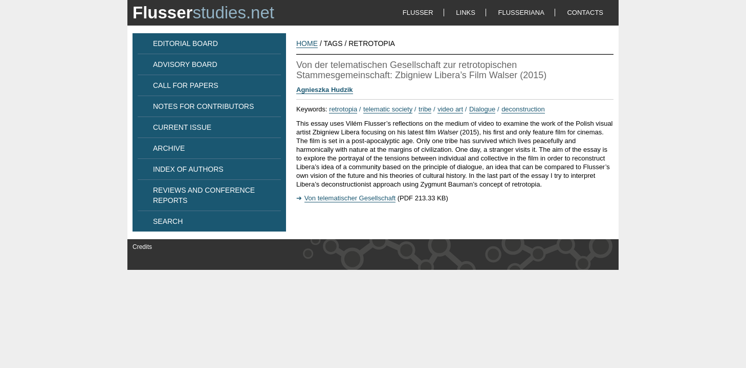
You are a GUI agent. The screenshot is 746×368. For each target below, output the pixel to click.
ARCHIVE (169, 148)
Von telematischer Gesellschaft (350, 198)
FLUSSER (418, 12)
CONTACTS (585, 12)
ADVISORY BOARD (185, 64)
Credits (142, 246)
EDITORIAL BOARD (185, 43)
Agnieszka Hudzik (324, 90)
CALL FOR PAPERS (185, 85)
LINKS (465, 12)
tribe (425, 109)
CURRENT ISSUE (182, 127)
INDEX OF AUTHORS (188, 169)
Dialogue (482, 109)
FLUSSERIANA (521, 12)
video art (450, 109)
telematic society (387, 109)
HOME (307, 43)
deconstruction (523, 109)
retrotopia (343, 109)
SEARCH (168, 221)
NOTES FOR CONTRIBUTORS (203, 106)
